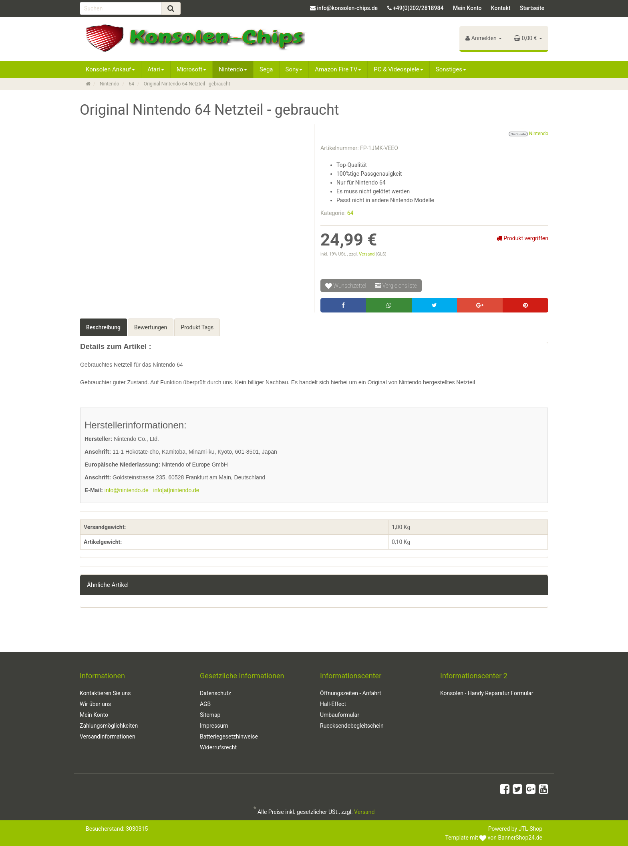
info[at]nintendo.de (176, 490)
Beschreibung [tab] (103, 327)
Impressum (214, 725)
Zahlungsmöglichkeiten (109, 725)
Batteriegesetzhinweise (229, 736)
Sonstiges (451, 69)
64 (350, 213)
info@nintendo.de (127, 490)
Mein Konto (467, 8)
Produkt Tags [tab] (197, 327)
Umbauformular (339, 715)
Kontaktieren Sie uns (105, 693)
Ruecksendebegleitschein (352, 725)
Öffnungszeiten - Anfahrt (350, 693)
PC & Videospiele (398, 69)
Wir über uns (95, 704)
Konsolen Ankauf (110, 69)
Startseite (532, 8)
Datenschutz (215, 693)
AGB (205, 704)
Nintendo (233, 69)
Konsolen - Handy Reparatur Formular (486, 693)
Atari (155, 69)
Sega (266, 69)
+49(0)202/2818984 (418, 8)
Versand (367, 254)
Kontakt (501, 8)
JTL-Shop (530, 829)
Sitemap (210, 715)
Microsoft (192, 69)
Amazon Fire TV (338, 69)
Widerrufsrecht (218, 747)
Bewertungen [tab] (150, 327)
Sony (294, 69)
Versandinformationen (107, 736)
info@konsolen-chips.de (347, 8)
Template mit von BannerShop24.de (493, 837)
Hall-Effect (333, 704)
